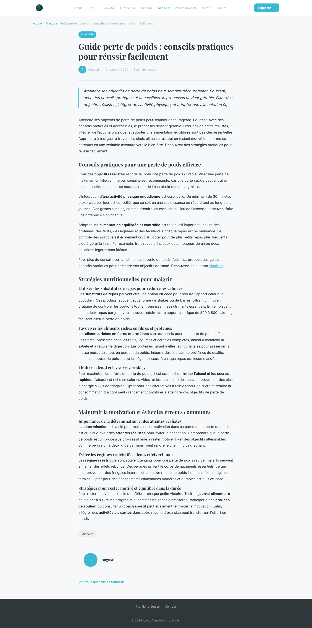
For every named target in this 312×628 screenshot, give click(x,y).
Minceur (164, 8)
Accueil (78, 8)
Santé (206, 8)
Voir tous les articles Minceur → (103, 582)
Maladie (147, 8)
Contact (170, 606)
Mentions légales (148, 606)
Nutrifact (216, 266)
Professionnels (186, 8)
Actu (92, 8)
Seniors (220, 8)
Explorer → (266, 8)
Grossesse (128, 8)
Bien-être (108, 8)
